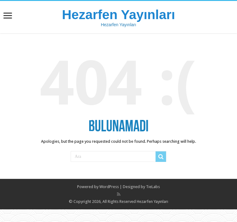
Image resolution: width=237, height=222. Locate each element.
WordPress (109, 186)
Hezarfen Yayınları (118, 14)
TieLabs (153, 186)
